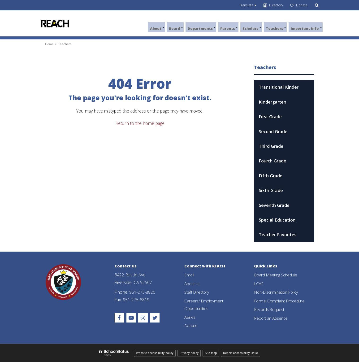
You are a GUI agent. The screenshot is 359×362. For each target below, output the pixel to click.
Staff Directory (198, 292)
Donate (191, 325)
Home (49, 44)
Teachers (64, 44)
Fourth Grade (272, 161)
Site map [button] (211, 352)
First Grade (270, 116)
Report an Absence (272, 318)
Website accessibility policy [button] (155, 352)
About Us (193, 283)
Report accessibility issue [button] (240, 352)
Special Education (277, 220)
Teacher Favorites (277, 234)
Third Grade (271, 146)
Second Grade (273, 131)
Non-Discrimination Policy (278, 292)
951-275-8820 (142, 292)
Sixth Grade (271, 190)
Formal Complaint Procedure (282, 300)
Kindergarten (272, 102)
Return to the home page (140, 123)
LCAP (259, 283)
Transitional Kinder (278, 87)
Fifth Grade (270, 176)
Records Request (270, 309)
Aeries (190, 317)
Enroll (190, 275)
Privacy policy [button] (189, 352)
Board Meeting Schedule (278, 275)
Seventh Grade (274, 205)
